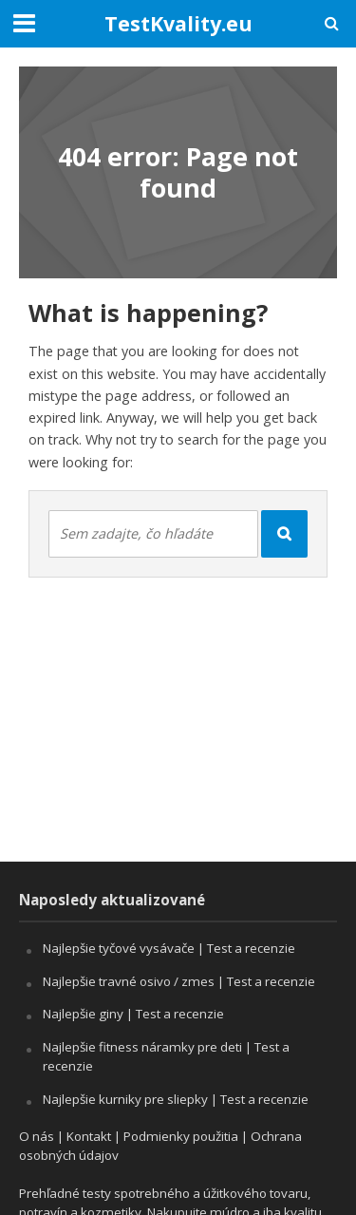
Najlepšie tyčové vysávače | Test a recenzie (169, 948)
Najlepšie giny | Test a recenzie (133, 1013)
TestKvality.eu (178, 23)
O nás (36, 1136)
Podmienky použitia (180, 1136)
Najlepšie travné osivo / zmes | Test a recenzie (179, 981)
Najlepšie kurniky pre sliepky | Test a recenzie (176, 1099)
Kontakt (88, 1136)
